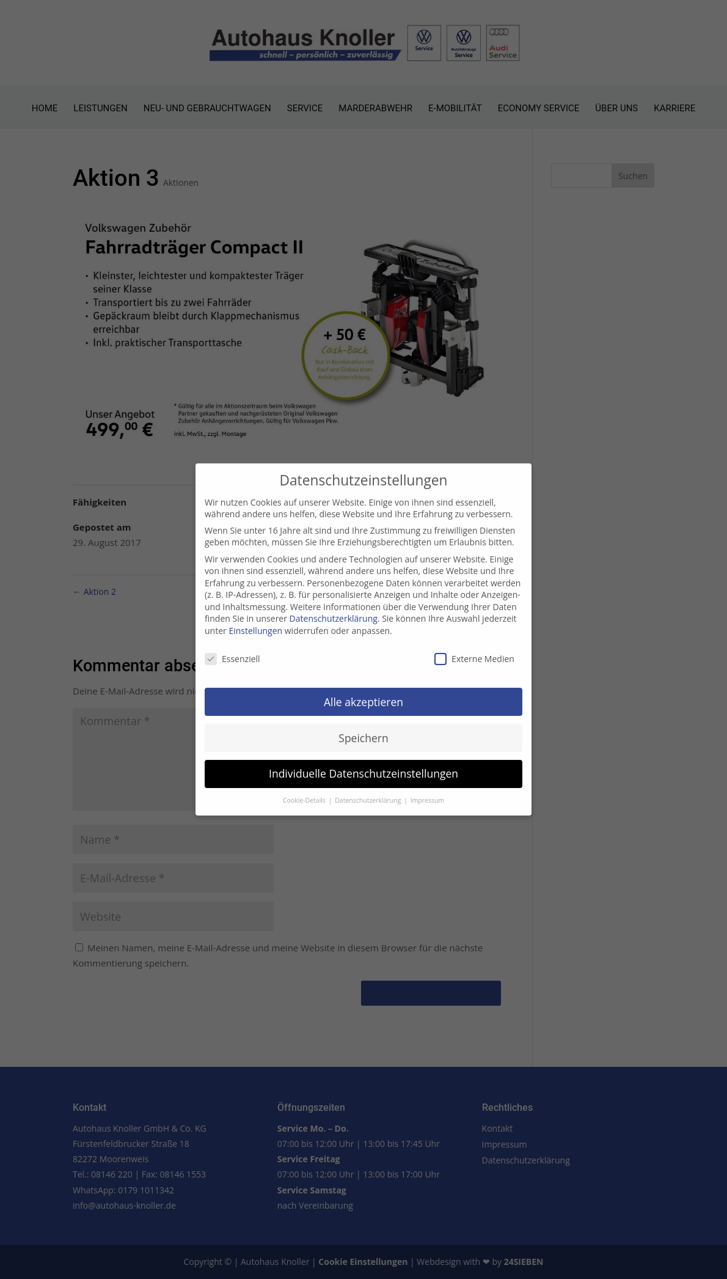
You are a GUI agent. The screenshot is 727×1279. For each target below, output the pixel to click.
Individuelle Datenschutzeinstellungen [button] (363, 764)
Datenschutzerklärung (334, 610)
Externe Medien (474, 650)
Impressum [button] (427, 791)
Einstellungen (255, 622)
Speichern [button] (363, 728)
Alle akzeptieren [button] (363, 692)
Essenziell (232, 650)
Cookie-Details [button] (305, 791)
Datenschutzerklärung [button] (369, 791)
